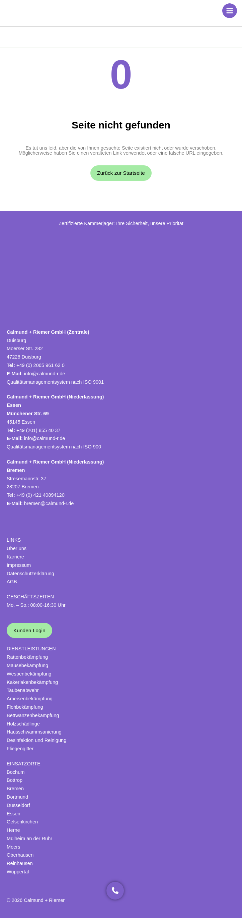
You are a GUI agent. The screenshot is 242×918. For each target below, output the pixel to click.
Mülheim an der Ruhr (29, 838)
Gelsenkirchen (22, 821)
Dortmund (17, 797)
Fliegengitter (20, 748)
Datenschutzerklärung (30, 573)
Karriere (15, 556)
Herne (13, 830)
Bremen (15, 788)
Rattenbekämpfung (27, 657)
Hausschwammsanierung (34, 732)
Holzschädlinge (23, 723)
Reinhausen (20, 863)
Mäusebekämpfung (27, 665)
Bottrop (14, 780)
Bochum (15, 772)
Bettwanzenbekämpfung (33, 715)
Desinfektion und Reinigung (36, 740)
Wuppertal (18, 871)
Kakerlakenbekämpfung (32, 682)
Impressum (19, 565)
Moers (13, 847)
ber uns (18, 548)
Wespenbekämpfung (29, 674)
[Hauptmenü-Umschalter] (229, 10)
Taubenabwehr (23, 690)
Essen (13, 813)
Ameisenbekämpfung (30, 698)
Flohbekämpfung (25, 707)
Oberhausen (20, 855)
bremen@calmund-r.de (49, 503)
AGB (12, 581)
